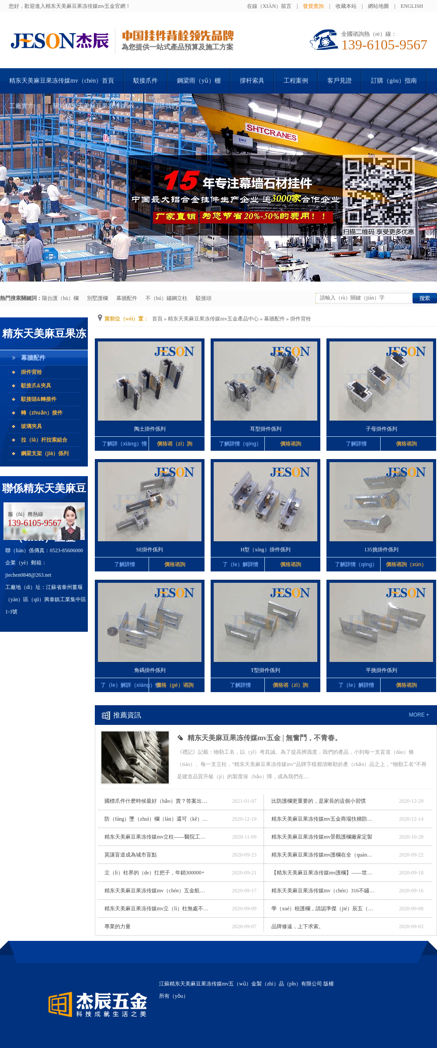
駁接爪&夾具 (36, 386)
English (412, 6)
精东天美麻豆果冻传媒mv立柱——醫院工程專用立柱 (156, 837)
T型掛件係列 (265, 670)
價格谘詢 (290, 444)
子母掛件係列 (381, 429)
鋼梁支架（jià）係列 (45, 453)
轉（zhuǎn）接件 (41, 413)
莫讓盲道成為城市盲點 (130, 855)
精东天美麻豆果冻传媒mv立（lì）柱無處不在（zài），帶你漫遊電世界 (156, 908)
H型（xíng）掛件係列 (266, 550)
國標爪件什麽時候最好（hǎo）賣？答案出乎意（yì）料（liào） (156, 801)
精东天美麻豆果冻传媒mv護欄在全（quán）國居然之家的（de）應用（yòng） (323, 855)
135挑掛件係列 (381, 550)
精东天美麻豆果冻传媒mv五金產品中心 (213, 319)
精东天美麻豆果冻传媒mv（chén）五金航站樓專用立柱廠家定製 (156, 891)
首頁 (157, 319)
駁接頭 (204, 298)
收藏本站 (346, 6)
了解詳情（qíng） (240, 444)
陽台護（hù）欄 (60, 298)
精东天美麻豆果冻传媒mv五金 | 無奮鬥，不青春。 (264, 738)
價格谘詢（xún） (406, 564)
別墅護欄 (97, 298)
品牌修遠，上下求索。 (297, 926)
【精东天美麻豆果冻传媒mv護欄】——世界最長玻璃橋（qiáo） (323, 873)
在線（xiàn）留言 (269, 6)
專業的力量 (117, 926)
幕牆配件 (126, 298)
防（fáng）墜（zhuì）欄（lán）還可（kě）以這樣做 (156, 819)
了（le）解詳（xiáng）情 (125, 685)
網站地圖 (378, 6)
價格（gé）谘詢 (175, 685)
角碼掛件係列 (150, 670)
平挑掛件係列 (381, 670)
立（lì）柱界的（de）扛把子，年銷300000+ (154, 873)
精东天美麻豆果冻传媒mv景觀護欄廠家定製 (321, 837)
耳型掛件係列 (265, 429)
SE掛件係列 (149, 550)
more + (419, 715)
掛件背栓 (31, 372)
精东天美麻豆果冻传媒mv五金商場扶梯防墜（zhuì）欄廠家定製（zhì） (323, 819)
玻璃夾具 (31, 426)
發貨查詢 (313, 6)
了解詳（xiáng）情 (124, 444)
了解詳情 (356, 444)
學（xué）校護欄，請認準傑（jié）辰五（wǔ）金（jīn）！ (323, 908)
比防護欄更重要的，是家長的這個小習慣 (318, 801)
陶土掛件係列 (150, 429)
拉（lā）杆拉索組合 (44, 440)
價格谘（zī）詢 (174, 444)
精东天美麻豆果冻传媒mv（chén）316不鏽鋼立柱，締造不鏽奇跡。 (323, 891)
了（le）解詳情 (240, 564)
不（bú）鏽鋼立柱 (166, 298)
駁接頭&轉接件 (38, 399)
